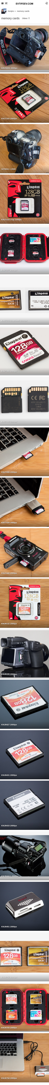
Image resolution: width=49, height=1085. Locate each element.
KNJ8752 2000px (9, 977)
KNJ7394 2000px (9, 371)
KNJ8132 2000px (9, 623)
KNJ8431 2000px (9, 775)
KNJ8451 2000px (9, 926)
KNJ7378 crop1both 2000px (14, 320)
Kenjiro (12, 11)
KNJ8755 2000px (9, 1027)
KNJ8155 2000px (9, 674)
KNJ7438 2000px (9, 472)
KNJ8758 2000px (9, 1078)
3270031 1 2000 (8, 169)
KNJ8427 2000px (9, 724)
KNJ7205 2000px (9, 118)
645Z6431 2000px (9, 68)
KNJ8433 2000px (9, 825)
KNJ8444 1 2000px (10, 876)
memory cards (23, 11)
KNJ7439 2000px (9, 522)
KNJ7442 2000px (9, 573)
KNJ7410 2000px (9, 421)
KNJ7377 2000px (9, 270)
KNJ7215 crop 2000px (11, 219)
